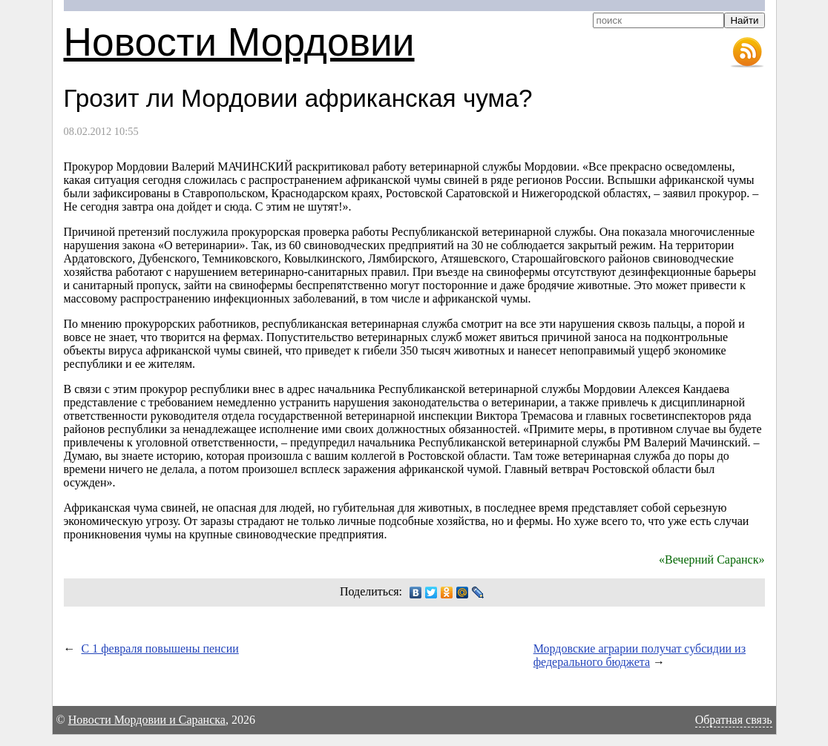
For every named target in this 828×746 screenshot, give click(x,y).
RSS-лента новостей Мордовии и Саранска (747, 52)
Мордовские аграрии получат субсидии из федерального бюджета (639, 655)
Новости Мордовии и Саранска (147, 719)
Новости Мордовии (239, 42)
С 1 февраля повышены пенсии (160, 648)
